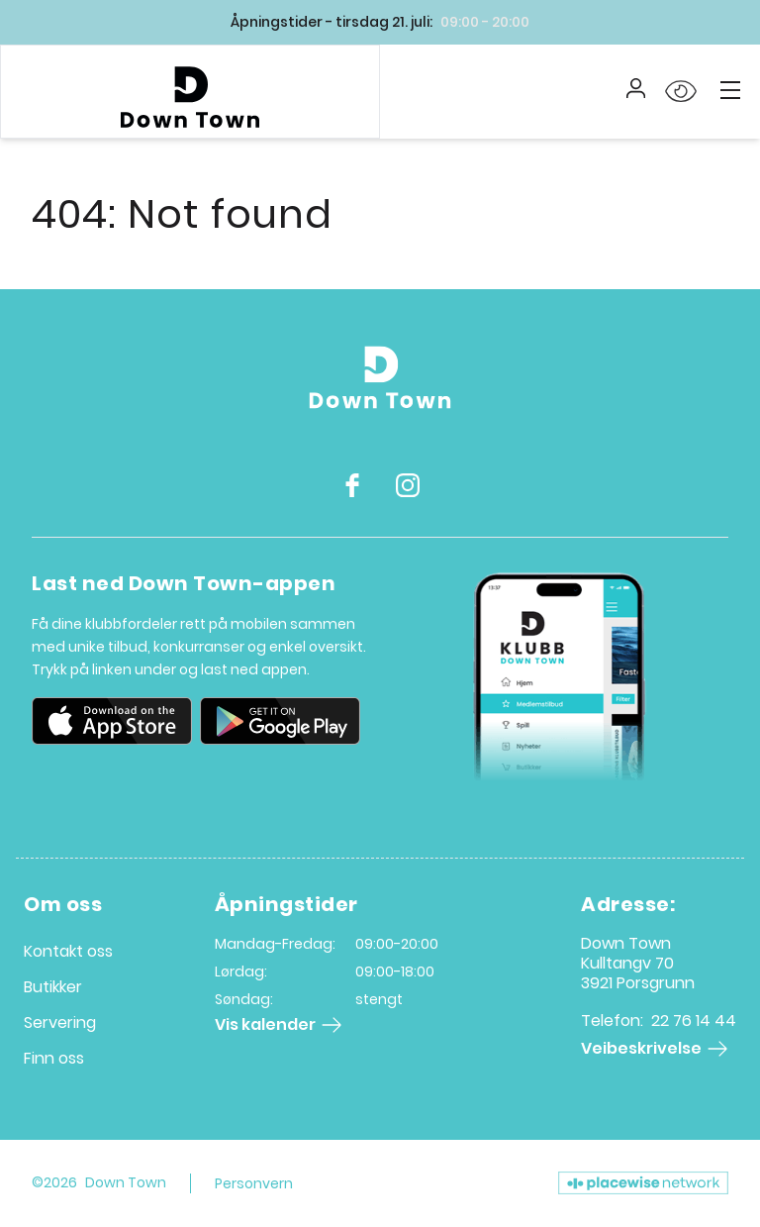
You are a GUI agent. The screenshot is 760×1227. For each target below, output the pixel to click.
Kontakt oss (68, 951)
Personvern (254, 1183)
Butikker (53, 986)
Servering (60, 1022)
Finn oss (54, 1058)
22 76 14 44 (693, 1020)
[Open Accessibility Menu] (681, 92)
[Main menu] (730, 90)
